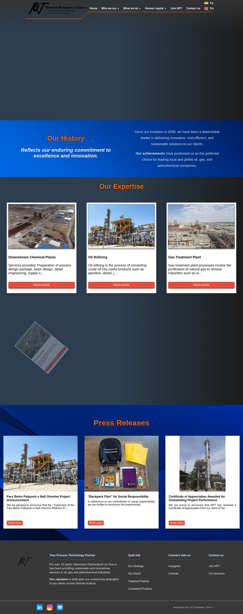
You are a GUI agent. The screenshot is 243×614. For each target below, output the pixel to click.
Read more (41, 285)
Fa (211, 3)
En (211, 8)
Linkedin (174, 573)
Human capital (154, 8)
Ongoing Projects (138, 581)
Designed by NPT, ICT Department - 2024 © (193, 607)
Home (93, 8)
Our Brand (134, 573)
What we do (130, 8)
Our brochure (217, 573)
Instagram (175, 566)
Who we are (108, 8)
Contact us (193, 8)
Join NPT (176, 8)
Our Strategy (136, 566)
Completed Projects (140, 588)
